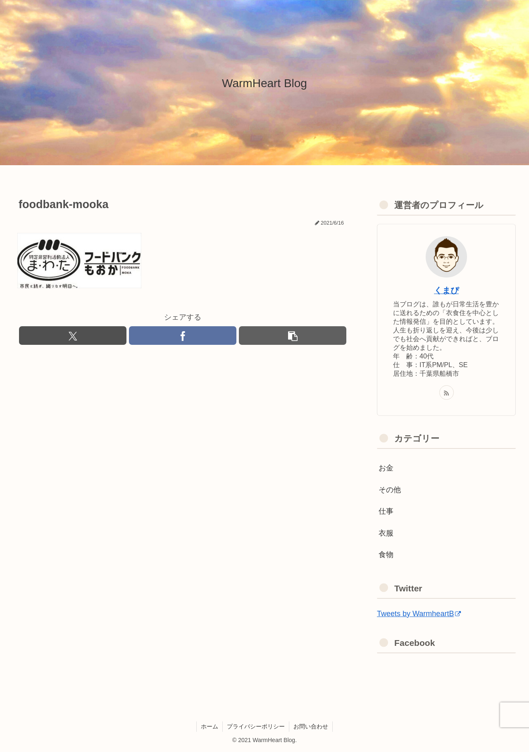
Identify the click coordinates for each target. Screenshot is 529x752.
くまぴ (446, 290)
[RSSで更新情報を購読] (446, 392)
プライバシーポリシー (256, 726)
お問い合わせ (310, 726)
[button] (292, 335)
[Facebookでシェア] (182, 335)
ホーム (209, 726)
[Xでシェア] (72, 335)
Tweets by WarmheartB (419, 614)
